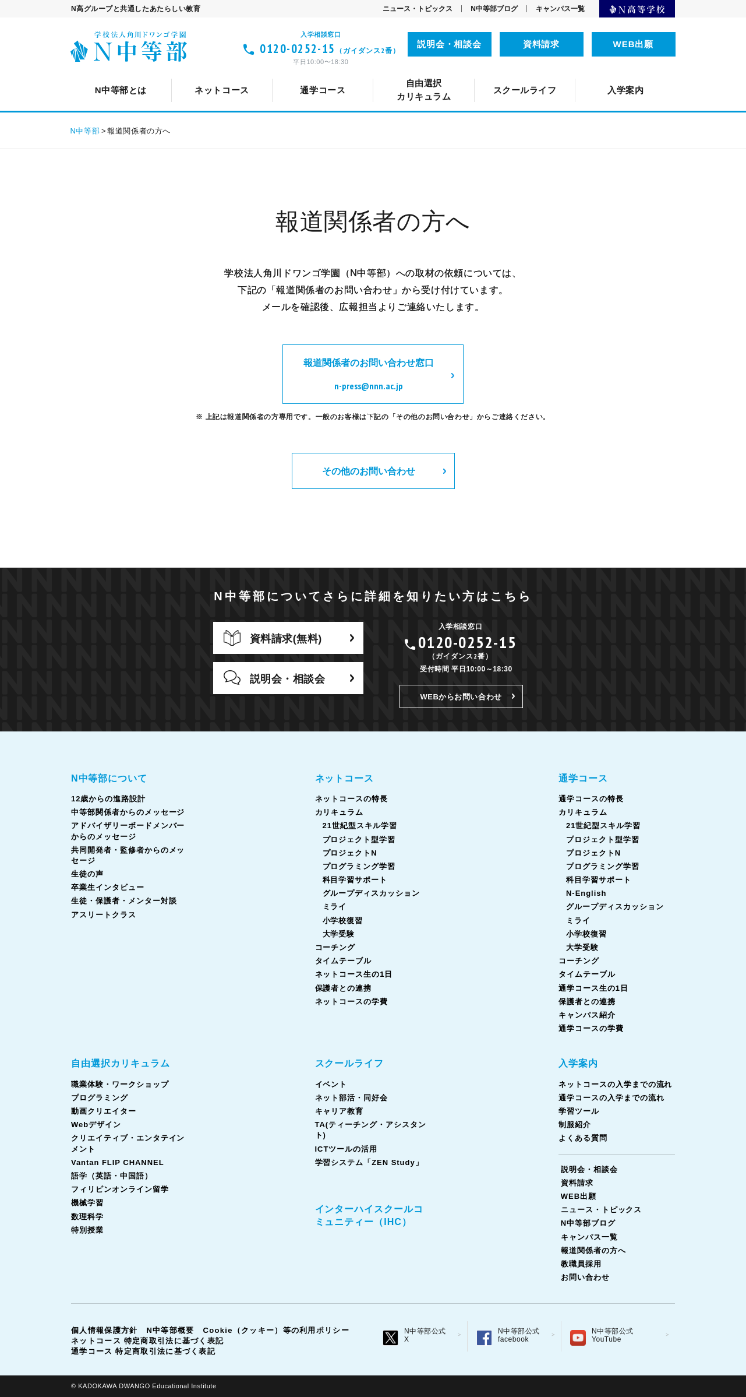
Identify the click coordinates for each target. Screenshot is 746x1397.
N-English (586, 893)
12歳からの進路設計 (223, 73)
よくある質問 (582, 1138)
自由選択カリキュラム (120, 1063)
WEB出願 (633, 44)
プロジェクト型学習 (359, 839)
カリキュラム (351, 73)
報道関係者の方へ (593, 1250)
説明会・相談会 (449, 44)
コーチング (423, 73)
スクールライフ (349, 1063)
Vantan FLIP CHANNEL (339, 73)
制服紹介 (574, 1124)
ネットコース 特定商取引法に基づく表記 (147, 1340)
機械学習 (87, 1202)
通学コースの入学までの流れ (611, 1097)
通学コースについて (159, 73)
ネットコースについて (150, 73)
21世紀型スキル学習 (360, 825)
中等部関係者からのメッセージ (353, 73)
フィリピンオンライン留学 (584, 73)
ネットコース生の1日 (597, 73)
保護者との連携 (343, 988)
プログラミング (99, 1097)
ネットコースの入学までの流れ (615, 1084)
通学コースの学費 (591, 1028)
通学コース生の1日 (588, 73)
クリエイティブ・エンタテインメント (185, 73)
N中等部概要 (170, 1330)
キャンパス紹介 (587, 1015)
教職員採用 (581, 1263)
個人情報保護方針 (104, 1330)
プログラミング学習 (359, 866)
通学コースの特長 (260, 73)
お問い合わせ (585, 1277)
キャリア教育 (379, 73)
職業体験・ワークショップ (120, 1084)
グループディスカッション (371, 893)
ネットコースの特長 (260, 73)
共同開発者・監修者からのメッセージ (521, 73)
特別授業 (87, 1230)
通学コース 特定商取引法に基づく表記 (143, 1351)
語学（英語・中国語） (460, 73)
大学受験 (339, 934)
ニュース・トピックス (417, 8)
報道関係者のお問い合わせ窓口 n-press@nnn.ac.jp (368, 374)
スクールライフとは (126, 73)
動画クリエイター (103, 1111)
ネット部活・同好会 (288, 73)
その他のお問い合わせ (368, 471)
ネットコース (344, 778)
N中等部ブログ (494, 8)
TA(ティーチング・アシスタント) (499, 73)
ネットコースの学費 (351, 1001)
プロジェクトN (350, 853)
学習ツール (578, 1111)
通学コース (583, 778)
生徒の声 (640, 73)
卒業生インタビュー (107, 887)
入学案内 (578, 1063)
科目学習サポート (355, 879)
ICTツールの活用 (627, 73)
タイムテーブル (499, 73)
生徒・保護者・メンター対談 (123, 900)
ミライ (335, 906)
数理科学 (87, 1216)
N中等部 (85, 130)
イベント (207, 73)
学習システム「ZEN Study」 (369, 1162)
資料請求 (541, 44)
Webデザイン (96, 1124)
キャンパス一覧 (560, 8)
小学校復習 (343, 920)
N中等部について (123, 73)
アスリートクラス (103, 914)
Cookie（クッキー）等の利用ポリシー (276, 1330)
